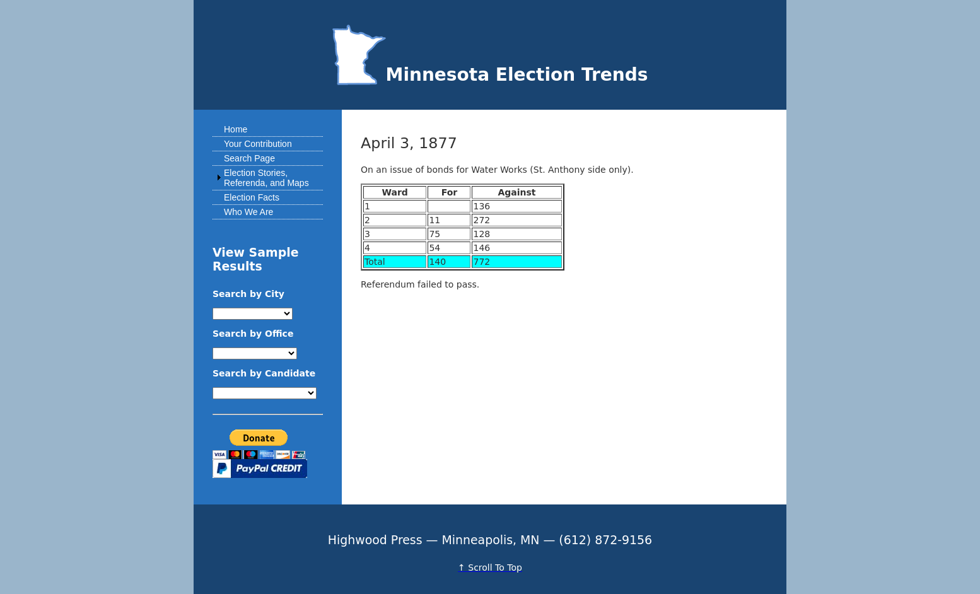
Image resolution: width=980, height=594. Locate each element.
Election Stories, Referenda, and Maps (266, 178)
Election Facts (251, 197)
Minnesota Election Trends (490, 74)
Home (235, 129)
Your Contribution (258, 144)
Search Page (249, 158)
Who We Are (248, 212)
